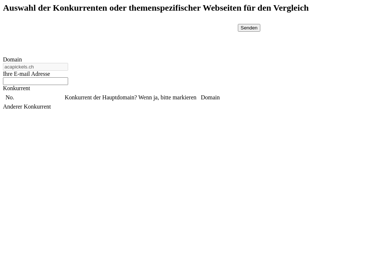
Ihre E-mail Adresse (26, 74)
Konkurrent (16, 88)
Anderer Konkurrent (27, 106)
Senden (249, 28)
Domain (12, 59)
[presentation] (173, 38)
